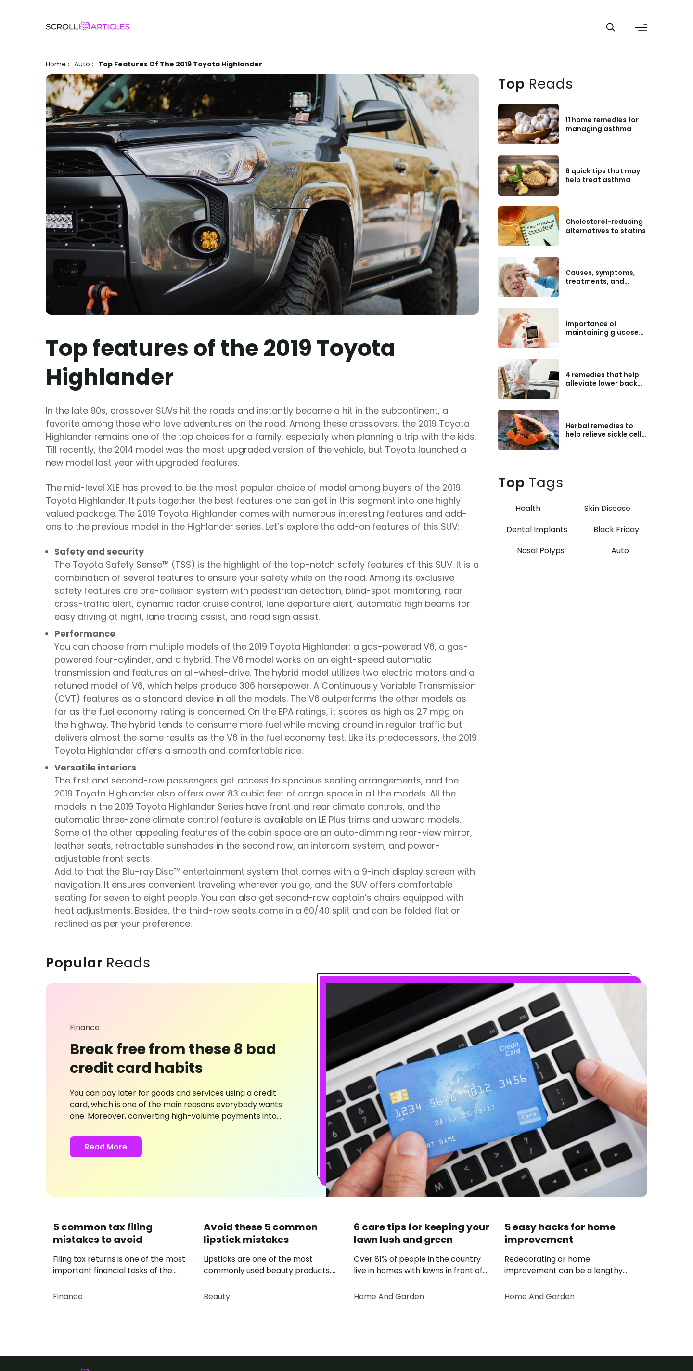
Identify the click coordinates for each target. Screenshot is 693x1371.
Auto (620, 550)
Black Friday (616, 529)
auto (82, 64)
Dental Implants (536, 529)
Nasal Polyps (541, 550)
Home (56, 64)
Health (527, 508)
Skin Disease (607, 508)
